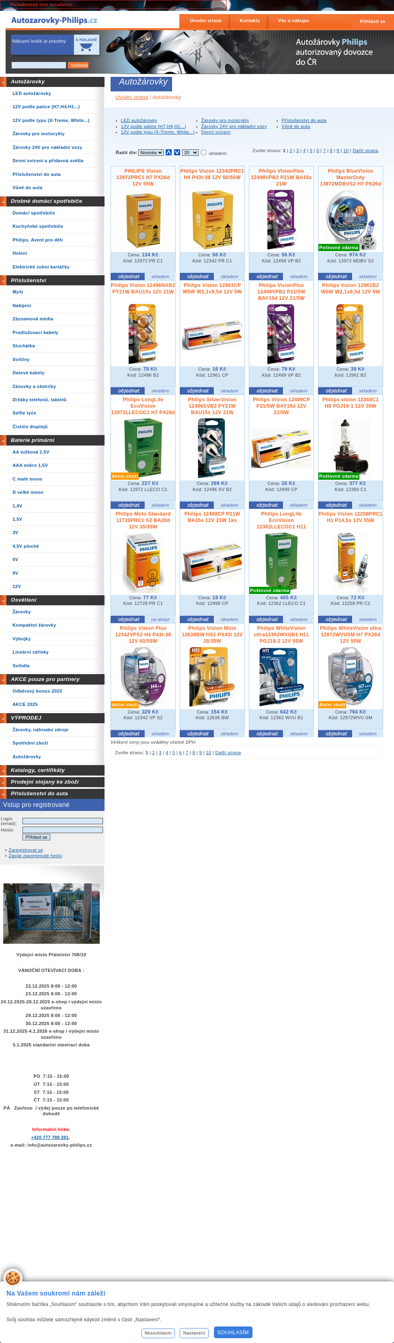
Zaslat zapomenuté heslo (35, 855)
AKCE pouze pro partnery (45, 679)
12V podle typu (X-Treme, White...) (158, 132)
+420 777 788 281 (49, 1137)
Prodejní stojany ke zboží (45, 782)
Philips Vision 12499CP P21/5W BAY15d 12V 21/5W (281, 406)
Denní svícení (216, 132)
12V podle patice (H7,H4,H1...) (153, 126)
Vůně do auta (296, 126)
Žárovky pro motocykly (225, 120)
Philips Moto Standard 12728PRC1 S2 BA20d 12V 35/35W (142, 520)
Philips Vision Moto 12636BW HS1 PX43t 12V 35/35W (212, 634)
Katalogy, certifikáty (38, 770)
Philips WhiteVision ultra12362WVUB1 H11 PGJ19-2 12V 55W (281, 634)
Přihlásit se (373, 21)
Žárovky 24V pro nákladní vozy (234, 126)
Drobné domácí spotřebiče (46, 201)
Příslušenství (28, 280)
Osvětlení (24, 600)
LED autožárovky (139, 120)
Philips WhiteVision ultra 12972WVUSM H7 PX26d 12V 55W (351, 634)
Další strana (365, 150)
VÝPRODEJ (26, 718)
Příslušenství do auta (39, 793)
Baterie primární (32, 440)
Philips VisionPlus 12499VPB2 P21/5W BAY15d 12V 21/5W (282, 292)
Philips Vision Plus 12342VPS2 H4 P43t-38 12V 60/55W (143, 634)
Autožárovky (28, 81)
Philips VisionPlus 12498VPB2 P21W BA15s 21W (281, 177)
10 (346, 150)
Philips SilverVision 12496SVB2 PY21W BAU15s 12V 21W (212, 406)
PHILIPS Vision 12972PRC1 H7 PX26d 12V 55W (143, 177)
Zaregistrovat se (26, 850)
